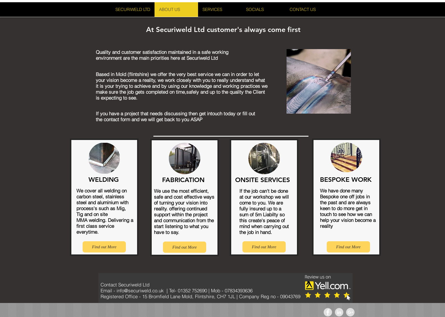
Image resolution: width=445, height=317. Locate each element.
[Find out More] (104, 246)
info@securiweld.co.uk (140, 290)
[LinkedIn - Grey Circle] (339, 312)
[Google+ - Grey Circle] (350, 312)
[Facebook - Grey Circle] (328, 312)
